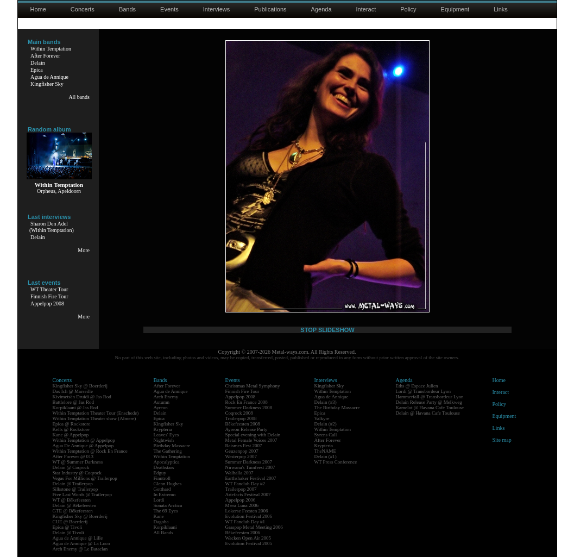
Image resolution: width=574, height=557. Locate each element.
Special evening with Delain (253, 434)
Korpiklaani (165, 527)
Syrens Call (325, 434)
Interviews (216, 9)
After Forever (45, 56)
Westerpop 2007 (241, 456)
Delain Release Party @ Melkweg (429, 402)
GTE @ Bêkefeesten (73, 511)
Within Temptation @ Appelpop (84, 440)
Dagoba (161, 521)
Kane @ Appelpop (71, 434)
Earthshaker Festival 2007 (250, 478)
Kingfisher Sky (47, 84)
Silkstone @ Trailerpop (75, 489)
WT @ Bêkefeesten (72, 500)
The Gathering (168, 451)
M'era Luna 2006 (242, 505)
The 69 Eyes (166, 511)
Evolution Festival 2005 (249, 543)
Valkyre (322, 418)
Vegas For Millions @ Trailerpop (85, 478)
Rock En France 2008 (246, 402)
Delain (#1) (325, 456)
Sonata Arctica (168, 505)
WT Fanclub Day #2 (245, 483)
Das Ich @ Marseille (73, 391)
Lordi (159, 500)
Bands (127, 9)
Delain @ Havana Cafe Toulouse (428, 413)
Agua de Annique (49, 77)
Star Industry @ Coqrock (77, 472)
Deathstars (164, 467)
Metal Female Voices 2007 (251, 440)
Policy (408, 9)
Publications (270, 9)
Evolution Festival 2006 (249, 516)
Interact (366, 9)
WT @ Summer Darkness (78, 462)
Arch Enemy (166, 396)
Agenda (321, 9)
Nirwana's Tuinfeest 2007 (250, 467)
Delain (37, 63)
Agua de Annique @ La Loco (81, 543)
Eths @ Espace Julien (417, 386)
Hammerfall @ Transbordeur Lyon (430, 396)
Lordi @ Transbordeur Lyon (423, 391)
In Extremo (165, 494)
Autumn (162, 402)
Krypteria (163, 429)
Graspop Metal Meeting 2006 (254, 527)
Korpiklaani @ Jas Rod (75, 407)
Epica (36, 70)
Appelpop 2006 (240, 500)
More (84, 250)
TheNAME (325, 451)
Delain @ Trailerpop (73, 483)
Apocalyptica (167, 462)
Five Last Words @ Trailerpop (82, 494)
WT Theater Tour (49, 289)
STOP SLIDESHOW (327, 330)
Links (501, 9)
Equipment (455, 9)
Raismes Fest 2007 (243, 445)
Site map (502, 440)
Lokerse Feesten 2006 (246, 511)
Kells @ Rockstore (71, 429)
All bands (79, 97)
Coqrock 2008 (239, 413)
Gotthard (162, 489)
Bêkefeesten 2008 (242, 424)
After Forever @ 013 (73, 456)
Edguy (160, 472)
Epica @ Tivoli (68, 527)
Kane (159, 516)
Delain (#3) (325, 402)
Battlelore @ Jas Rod (73, 402)
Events (169, 9)
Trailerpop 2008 (241, 418)
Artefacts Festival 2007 (248, 494)
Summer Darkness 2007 (249, 462)
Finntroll (162, 478)
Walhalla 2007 (239, 472)
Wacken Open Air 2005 (248, 538)
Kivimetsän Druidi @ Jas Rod (82, 396)
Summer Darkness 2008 (249, 407)
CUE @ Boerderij (70, 521)
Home (38, 9)
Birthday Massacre (172, 445)
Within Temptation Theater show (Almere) (94, 418)
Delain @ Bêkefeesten (75, 505)
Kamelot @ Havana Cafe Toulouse (430, 407)
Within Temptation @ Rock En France (90, 451)
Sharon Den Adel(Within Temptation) (51, 227)
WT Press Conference (335, 462)
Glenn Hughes (168, 483)
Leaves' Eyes (166, 434)
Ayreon (161, 407)
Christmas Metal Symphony (252, 386)
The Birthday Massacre (337, 407)
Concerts (82, 9)
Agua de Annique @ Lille (78, 538)
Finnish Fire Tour (49, 296)
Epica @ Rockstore (72, 424)
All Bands (163, 532)
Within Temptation (50, 49)
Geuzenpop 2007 (241, 451)
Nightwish (164, 440)
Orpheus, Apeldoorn (59, 191)
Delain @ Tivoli (68, 532)
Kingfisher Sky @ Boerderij (80, 386)
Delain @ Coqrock (71, 467)
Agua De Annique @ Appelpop (83, 445)
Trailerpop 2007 (241, 489)
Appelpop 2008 (47, 303)
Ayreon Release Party (246, 429)
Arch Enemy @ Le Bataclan (80, 549)
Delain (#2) (325, 424)
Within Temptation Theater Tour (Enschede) (96, 413)
